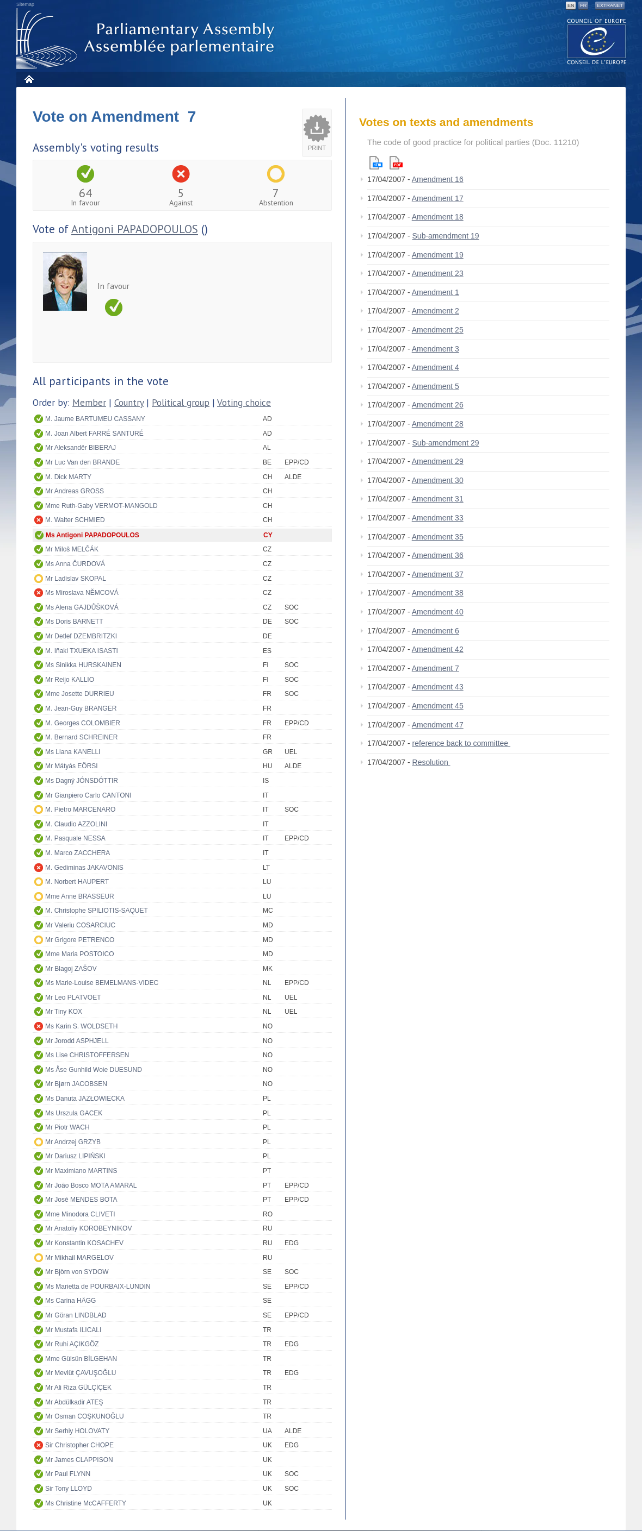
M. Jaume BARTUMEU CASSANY (95, 419)
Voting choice (244, 403)
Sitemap (25, 4)
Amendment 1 (435, 292)
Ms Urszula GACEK (73, 1113)
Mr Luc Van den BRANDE (82, 462)
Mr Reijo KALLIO (69, 679)
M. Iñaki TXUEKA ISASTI (81, 651)
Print (317, 148)
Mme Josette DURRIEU (79, 694)
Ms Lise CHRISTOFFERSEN (87, 1055)
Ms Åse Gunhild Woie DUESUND (93, 1070)
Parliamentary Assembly (147, 39)
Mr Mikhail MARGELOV (79, 1258)
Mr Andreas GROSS (74, 491)
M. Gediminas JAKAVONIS (84, 867)
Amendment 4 (435, 367)
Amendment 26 (438, 404)
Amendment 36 (438, 555)
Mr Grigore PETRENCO (79, 940)
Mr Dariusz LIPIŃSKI (75, 1156)
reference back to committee (461, 743)
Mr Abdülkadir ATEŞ (74, 1402)
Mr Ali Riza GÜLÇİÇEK (78, 1387)
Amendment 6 (435, 630)
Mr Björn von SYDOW (77, 1272)
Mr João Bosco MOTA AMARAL (91, 1185)
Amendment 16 (438, 179)
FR (583, 5)
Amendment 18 (438, 216)
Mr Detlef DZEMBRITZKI (81, 636)
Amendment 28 (438, 423)
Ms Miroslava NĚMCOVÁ (82, 593)
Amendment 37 (438, 574)
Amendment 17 (438, 198)
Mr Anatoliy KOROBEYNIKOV (88, 1228)
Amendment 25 (438, 329)
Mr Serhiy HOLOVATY (77, 1431)
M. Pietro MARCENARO (80, 809)
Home (28, 79)
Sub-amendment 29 (445, 442)
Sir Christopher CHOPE (79, 1445)
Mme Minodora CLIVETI (80, 1214)
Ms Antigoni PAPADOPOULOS (92, 535)
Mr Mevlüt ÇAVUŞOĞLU (80, 1373)
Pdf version (396, 163)
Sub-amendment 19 (445, 235)
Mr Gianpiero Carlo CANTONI (88, 795)
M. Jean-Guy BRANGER (80, 708)
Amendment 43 (438, 686)
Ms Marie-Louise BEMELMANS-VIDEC (101, 983)
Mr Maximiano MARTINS (81, 1171)
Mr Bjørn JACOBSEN (76, 1084)
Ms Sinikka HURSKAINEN (83, 665)
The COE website (596, 41)
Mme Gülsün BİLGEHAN (81, 1359)
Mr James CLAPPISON (79, 1460)
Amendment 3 (435, 348)
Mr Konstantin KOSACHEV (84, 1243)
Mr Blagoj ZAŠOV (71, 968)
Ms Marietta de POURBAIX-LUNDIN (97, 1286)
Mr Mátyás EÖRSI (71, 766)
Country (129, 403)
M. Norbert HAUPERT (77, 882)
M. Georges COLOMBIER (82, 723)
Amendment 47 (438, 724)
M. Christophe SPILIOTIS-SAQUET (96, 910)
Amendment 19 (438, 254)
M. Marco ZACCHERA (77, 853)
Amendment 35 (438, 536)
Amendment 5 (435, 386)
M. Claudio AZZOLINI (76, 824)
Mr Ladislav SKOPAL (75, 578)
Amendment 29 (438, 461)
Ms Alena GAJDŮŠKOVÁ (82, 607)
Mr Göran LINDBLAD (76, 1315)
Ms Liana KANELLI (72, 752)
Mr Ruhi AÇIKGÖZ (72, 1344)
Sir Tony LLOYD (68, 1488)
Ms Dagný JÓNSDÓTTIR (81, 781)
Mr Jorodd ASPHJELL (77, 1041)
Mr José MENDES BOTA (81, 1199)
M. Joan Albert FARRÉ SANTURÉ (94, 433)
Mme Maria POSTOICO (79, 954)
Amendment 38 (438, 592)
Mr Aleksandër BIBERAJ (80, 447)
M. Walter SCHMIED (75, 520)
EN (571, 5)
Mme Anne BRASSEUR (79, 896)
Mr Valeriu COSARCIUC (80, 925)
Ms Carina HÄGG (70, 1300)
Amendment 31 (438, 498)
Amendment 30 (438, 480)
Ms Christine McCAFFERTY (85, 1503)
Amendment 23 (438, 273)
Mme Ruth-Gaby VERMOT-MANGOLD (101, 506)
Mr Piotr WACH (67, 1127)
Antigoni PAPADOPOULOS (134, 229)
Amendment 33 (438, 517)
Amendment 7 (435, 668)
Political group (180, 403)
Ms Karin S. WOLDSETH (81, 1026)
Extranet (610, 5)
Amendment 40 (438, 611)
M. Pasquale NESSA (75, 838)
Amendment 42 (438, 649)
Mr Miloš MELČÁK (71, 549)
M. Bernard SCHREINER (81, 737)
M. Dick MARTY (68, 477)
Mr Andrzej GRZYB (73, 1142)
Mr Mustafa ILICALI (73, 1330)
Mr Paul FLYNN (67, 1474)
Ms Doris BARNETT (74, 621)
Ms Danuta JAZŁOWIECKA (85, 1098)
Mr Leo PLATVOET (73, 997)
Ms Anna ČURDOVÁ (75, 564)
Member (89, 403)
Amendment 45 (438, 705)
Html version (375, 163)
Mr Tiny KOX (63, 1011)
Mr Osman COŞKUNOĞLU (84, 1416)
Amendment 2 (435, 310)
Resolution (431, 762)
